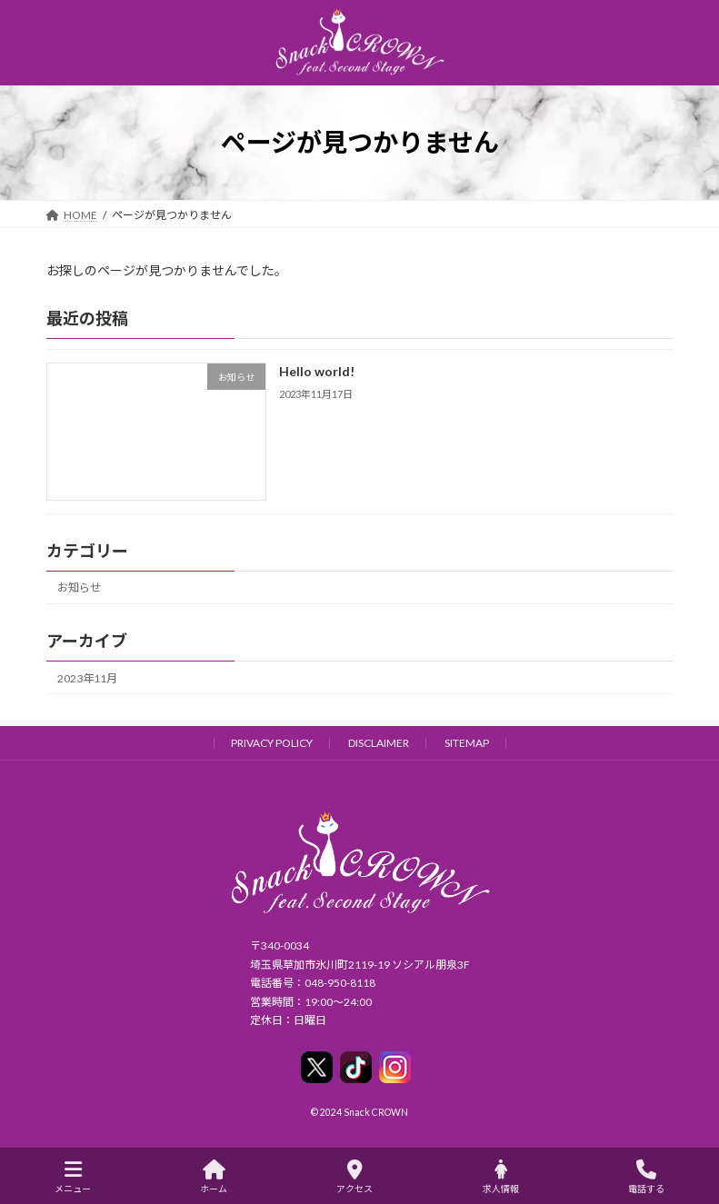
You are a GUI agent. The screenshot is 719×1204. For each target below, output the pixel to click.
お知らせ (79, 587)
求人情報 (501, 1176)
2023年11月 (87, 677)
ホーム (213, 1176)
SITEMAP (466, 743)
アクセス (354, 1176)
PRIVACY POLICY (272, 743)
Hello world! (316, 371)
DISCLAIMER (378, 743)
